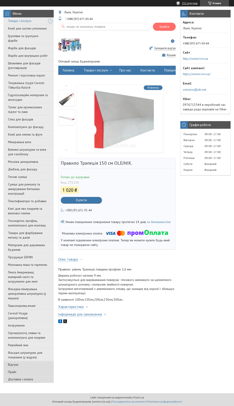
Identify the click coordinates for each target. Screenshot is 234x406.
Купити (81, 200)
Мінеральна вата (19, 142)
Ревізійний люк (18, 345)
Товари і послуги (19, 21)
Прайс (12, 372)
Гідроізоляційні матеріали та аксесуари (28, 97)
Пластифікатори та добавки (27, 201)
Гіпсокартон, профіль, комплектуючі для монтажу (27, 223)
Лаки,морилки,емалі (21, 306)
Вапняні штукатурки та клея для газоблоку (27, 151)
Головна (68, 70)
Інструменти (16, 325)
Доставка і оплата (20, 379)
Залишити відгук (165, 48)
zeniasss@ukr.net (194, 89)
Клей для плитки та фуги (25, 134)
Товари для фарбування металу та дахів (25, 235)
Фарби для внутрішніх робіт (28, 56)
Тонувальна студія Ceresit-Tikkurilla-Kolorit (26, 85)
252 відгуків (190, 3)
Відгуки (13, 364)
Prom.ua (138, 397)
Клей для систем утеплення (27, 28)
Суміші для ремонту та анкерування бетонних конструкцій (24, 189)
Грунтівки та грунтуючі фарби (23, 38)
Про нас (125, 70)
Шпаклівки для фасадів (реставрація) (24, 65)
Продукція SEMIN (20, 257)
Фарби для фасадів (22, 48)
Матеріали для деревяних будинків (26, 247)
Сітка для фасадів (20, 119)
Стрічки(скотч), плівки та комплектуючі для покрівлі (26, 335)
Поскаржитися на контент (128, 401)
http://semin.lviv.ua (195, 59)
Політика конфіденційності (164, 401)
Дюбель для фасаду (22, 169)
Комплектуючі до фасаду (26, 127)
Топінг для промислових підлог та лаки (25, 109)
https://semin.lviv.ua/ (196, 74)
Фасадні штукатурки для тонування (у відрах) (25, 355)
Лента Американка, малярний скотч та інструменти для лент (23, 276)
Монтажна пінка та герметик (27, 265)
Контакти (148, 70)
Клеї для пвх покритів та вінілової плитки (25, 211)
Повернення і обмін (178, 70)
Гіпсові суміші (17, 177)
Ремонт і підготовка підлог (26, 75)
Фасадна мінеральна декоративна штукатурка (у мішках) (27, 293)
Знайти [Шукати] (164, 26)
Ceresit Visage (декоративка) (18, 315)
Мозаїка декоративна (23, 162)
